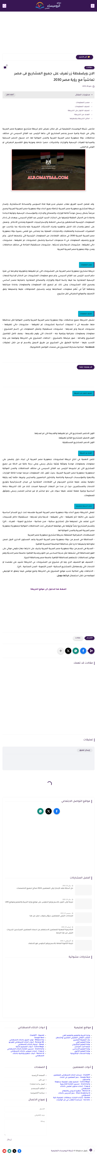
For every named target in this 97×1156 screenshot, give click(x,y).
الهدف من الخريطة (82, 115)
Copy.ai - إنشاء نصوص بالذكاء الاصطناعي (27, 1051)
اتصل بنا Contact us (37, 1084)
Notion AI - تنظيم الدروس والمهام (76, 1091)
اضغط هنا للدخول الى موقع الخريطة (48, 589)
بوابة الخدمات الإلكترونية (80, 1054)
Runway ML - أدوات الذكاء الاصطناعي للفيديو (26, 1042)
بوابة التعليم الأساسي (81, 1049)
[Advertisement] (48, 34)
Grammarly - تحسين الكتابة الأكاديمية (75, 1084)
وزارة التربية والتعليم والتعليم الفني (76, 1035)
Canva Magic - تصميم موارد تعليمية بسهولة (72, 1082)
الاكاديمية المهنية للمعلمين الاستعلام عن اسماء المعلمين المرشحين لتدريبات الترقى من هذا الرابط (40, 931)
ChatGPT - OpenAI (37, 1035)
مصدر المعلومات (83, 103)
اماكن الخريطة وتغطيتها (80, 119)
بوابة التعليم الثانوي (82, 1051)
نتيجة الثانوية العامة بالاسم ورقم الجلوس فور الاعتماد (50, 944)
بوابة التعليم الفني (83, 1042)
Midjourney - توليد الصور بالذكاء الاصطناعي (26, 1040)
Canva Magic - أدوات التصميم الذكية (30, 1047)
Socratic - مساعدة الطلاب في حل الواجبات (73, 1100)
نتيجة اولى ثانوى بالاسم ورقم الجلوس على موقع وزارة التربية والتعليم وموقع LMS (39, 902)
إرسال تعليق (84, 750)
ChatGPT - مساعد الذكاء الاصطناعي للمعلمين (71, 1075)
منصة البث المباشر (82, 1047)
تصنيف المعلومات (82, 107)
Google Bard (39, 1038)
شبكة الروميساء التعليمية (62, 1151)
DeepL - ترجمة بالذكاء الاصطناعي (31, 1045)
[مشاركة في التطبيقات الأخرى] (61, 651)
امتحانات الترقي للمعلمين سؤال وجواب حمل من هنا (51, 916)
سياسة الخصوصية (37, 1093)
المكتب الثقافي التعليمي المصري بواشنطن (73, 1038)
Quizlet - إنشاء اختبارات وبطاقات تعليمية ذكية (71, 1098)
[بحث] (4, 6)
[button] (83, 651)
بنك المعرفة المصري (81, 1040)
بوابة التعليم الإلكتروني (81, 1045)
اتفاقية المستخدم (38, 1088)
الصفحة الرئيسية (38, 1075)
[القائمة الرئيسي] (92, 6)
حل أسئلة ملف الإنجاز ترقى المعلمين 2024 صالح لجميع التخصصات (45, 888)
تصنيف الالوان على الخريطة (79, 111)
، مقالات (89, 67)
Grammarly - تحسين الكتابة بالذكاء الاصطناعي (25, 1049)
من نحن (42, 1080)
